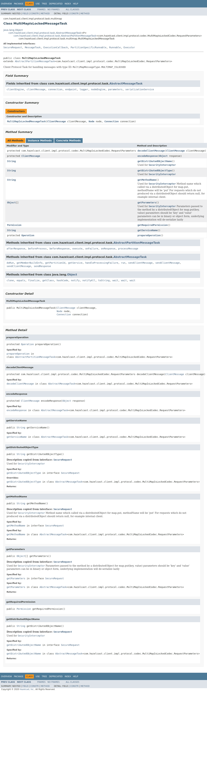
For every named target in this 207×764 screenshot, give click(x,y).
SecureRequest (12, 47)
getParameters (147, 202)
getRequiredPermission (153, 225)
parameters (115, 89)
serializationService (139, 89)
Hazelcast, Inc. (27, 689)
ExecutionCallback (55, 47)
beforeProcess (37, 248)
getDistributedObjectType (155, 170)
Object (163, 156)
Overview (6, 4)
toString (104, 280)
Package (18, 4)
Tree (44, 4)
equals (21, 280)
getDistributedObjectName (155, 161)
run (123, 262)
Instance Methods (40, 140)
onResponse (108, 248)
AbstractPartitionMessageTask (35, 61)
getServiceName (148, 230)
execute (77, 248)
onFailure (91, 248)
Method (45, 13)
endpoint (71, 89)
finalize (33, 280)
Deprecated (56, 4)
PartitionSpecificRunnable (88, 47)
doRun (10, 262)
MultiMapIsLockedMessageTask (26, 121)
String (11, 161)
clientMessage (36, 89)
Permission (14, 225)
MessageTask (33, 47)
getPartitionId (55, 262)
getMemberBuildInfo (29, 262)
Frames (41, 9)
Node (91, 121)
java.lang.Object (13, 30)
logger (84, 89)
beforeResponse (60, 248)
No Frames (54, 9)
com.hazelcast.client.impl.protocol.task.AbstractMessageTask (44, 32)
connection (55, 89)
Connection (111, 121)
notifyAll (88, 280)
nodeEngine (98, 89)
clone (10, 280)
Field (25, 13)
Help (75, 4)
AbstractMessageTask (126, 83)
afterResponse (16, 248)
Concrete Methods (68, 140)
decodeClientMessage (151, 150)
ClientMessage (56, 121)
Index (68, 4)
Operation (27, 235)
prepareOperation (149, 235)
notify (75, 280)
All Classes (72, 9)
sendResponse (42, 266)
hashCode (62, 280)
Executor (129, 47)
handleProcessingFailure (101, 262)
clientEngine (15, 89)
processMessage (128, 248)
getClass (48, 280)
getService (75, 262)
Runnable (115, 47)
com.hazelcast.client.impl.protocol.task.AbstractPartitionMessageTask (55, 35)
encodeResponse (148, 156)
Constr (34, 13)
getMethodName (147, 179)
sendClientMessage (140, 262)
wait (115, 280)
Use (38, 4)
